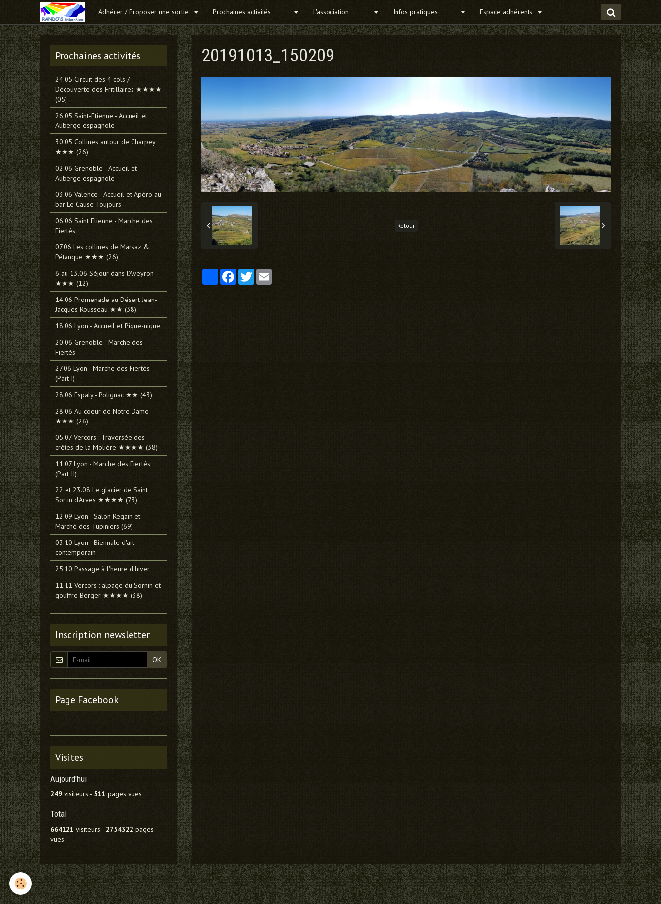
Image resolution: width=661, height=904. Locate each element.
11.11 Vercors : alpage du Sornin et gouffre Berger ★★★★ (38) (108, 590)
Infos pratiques (425, 11)
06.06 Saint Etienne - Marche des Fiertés (104, 225)
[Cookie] (21, 883)
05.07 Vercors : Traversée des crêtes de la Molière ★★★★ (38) (106, 442)
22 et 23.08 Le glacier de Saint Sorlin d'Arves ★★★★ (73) (101, 494)
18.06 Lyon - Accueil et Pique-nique (107, 325)
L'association (342, 11)
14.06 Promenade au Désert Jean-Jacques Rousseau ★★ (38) (106, 304)
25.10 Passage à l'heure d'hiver (102, 568)
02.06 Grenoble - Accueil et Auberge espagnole (96, 173)
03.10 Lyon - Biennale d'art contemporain (94, 547)
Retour (406, 225)
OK (156, 659)
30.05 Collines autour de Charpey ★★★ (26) (105, 146)
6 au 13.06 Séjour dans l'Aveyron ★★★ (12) (104, 278)
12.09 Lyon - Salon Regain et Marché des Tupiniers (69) (97, 521)
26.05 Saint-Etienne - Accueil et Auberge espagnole (101, 120)
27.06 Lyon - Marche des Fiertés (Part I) (102, 373)
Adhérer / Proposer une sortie (144, 11)
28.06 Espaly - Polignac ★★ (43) (103, 394)
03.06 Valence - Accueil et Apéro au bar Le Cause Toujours (108, 199)
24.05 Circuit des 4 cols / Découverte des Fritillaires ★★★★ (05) (108, 89)
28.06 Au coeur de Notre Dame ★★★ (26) (102, 416)
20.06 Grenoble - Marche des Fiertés (99, 347)
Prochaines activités (252, 11)
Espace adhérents (507, 11)
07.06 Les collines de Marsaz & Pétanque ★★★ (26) (102, 251)
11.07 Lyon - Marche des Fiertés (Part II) (102, 468)
